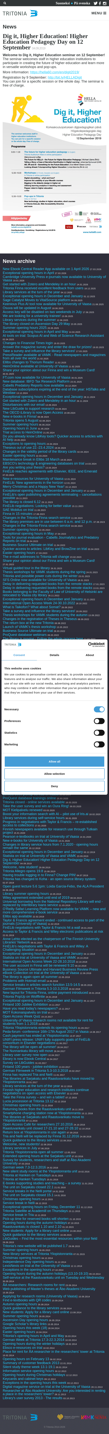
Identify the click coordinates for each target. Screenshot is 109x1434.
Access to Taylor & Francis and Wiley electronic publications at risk (53, 931)
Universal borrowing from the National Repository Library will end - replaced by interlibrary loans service (53, 903)
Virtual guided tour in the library (26, 568)
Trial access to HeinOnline (22, 432)
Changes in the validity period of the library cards (39, 451)
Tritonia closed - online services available (34, 802)
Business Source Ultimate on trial (28, 545)
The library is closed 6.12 (21, 502)
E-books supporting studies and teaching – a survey (42, 1183)
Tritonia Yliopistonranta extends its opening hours (40, 1028)
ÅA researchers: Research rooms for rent (34, 1285)
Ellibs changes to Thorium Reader (29, 362)
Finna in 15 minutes (17, 514)
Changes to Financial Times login (28, 343)
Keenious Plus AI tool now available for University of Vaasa (47, 304)
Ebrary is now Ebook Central (24, 1059)
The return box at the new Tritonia (28, 623)
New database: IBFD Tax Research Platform (36, 381)
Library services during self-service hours (34, 818)
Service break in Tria (18, 1215)
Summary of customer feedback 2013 (31, 1363)
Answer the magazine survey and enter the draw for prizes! (47, 347)
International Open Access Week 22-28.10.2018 (39, 961)
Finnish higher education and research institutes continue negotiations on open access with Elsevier (46, 1091)
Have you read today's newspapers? (30, 1008)
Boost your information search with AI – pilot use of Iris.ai (45, 814)
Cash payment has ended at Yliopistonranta (36, 1035)
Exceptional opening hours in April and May (35, 332)
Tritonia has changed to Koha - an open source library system (49, 879)
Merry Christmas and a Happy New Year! (33, 486)
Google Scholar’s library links (25, 1324)
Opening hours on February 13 (26, 1359)
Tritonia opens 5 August (20, 420)
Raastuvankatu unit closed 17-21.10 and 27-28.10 (40, 1128)
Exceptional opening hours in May (28, 533)
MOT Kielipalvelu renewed (22, 810)
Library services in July (20, 1148)
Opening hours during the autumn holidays (35, 1223)
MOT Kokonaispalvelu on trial (25, 1012)
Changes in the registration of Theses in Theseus (40, 619)
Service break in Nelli (19, 1203)
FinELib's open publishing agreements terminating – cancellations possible (52, 496)
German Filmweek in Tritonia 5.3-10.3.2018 (35, 989)
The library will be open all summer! (29, 1047)
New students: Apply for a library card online (36, 1231)
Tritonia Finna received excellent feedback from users (43, 288)
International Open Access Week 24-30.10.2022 (39, 603)
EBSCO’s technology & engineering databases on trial (44, 463)
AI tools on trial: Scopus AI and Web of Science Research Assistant (53, 336)
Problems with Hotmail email (24, 981)
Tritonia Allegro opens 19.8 (23, 871)
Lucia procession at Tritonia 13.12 (28, 1101)
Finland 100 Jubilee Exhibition (25, 1004)
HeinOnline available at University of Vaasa (36, 366)
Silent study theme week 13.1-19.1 (29, 1367)
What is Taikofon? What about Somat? (32, 607)
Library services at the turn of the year (31, 292)
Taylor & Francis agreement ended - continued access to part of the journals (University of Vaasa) (53, 922)
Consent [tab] (19, 655)
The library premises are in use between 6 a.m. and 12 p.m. (48, 522)
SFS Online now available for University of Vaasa (40, 580)
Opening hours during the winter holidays (34, 1344)
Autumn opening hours (20, 1304)
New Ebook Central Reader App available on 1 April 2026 (46, 269)
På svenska (82, 3)
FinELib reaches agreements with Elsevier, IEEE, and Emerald (50, 471)
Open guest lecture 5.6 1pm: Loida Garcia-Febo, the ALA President (53, 886)
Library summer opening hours (26, 894)
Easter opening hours (19, 455)
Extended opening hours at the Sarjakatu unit (37, 1156)
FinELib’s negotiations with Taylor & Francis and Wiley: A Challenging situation (45, 948)
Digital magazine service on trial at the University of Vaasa (46, 1387)
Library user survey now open (25, 1055)
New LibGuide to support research (28, 408)
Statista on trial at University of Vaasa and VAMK (40, 856)
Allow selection (54, 773)
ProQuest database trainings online (29, 798)
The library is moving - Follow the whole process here (43, 639)
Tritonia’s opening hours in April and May (33, 1336)
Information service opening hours (28, 1371)
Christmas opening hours (21, 1105)
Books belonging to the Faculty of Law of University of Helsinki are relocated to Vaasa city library (52, 593)
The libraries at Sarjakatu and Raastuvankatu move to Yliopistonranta (43, 1118)
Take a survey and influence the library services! (39, 351)
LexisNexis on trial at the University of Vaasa (36, 1266)
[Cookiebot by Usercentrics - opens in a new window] (88, 644)
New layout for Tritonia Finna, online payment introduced (46, 993)
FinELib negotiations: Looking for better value (37, 506)
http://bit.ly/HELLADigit (65, 77)
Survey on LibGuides (18, 1063)
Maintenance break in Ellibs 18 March (31, 459)
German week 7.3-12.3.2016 (24, 1167)
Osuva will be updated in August (27, 308)
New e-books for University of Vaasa (30, 840)
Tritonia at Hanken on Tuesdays (27, 1175)
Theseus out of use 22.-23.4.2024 (28, 447)
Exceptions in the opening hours (27, 1270)
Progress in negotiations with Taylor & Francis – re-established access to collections (50, 823)
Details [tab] (54, 655)
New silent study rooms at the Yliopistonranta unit (40, 1171)
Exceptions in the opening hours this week (34, 1383)
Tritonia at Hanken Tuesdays (24, 1179)
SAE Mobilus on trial (18, 510)
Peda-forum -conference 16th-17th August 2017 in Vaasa (46, 1032)
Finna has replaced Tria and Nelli (27, 1074)
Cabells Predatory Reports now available (33, 385)
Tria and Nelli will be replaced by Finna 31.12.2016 (41, 1136)
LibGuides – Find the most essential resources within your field (50, 1238)
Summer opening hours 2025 (25, 328)
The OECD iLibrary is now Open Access (33, 412)
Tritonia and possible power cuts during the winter (40, 576)
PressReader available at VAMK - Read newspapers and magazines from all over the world (54, 356)
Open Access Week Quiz (21, 1016)
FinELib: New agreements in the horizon (33, 483)
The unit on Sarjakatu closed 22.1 (28, 1187)
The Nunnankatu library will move (28, 1051)
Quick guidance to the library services (31, 1140)
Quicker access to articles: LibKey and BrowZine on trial (45, 549)
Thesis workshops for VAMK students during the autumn (45, 615)
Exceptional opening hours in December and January (43, 296)
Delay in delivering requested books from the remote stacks (47, 584)
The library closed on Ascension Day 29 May (36, 324)
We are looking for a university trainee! (32, 316)
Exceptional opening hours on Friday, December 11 (41, 1207)
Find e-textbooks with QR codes (27, 1300)
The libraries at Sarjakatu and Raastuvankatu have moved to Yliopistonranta (48, 1080)
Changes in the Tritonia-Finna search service (36, 518)
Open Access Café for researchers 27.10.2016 (38, 1124)
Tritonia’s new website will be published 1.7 (35, 1246)
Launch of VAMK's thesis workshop (29, 627)
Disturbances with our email (23, 405)
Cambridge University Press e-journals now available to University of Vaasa (54, 278)
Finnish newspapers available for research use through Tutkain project (50, 831)
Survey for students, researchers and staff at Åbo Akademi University (47, 1161)
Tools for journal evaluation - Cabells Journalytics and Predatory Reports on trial (51, 539)
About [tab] (90, 655)
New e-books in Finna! (20, 416)
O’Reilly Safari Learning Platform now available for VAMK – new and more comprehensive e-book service (54, 910)
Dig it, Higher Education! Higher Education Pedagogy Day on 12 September (51, 861)
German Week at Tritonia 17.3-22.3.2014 (33, 1340)
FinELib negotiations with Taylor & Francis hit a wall (41, 927)
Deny (54, 786)
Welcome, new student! (20, 867)
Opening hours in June (20, 428)
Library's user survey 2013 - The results (32, 1398)
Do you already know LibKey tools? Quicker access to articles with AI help (53, 438)
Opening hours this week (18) (25, 1328)
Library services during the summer (29, 320)
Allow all (54, 761)
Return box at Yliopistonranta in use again (34, 1132)
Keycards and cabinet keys (23, 1379)
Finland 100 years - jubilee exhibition (31, 1067)
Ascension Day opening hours (25, 1320)
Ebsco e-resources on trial (22, 1348)
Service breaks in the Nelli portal (27, 1191)
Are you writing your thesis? (23, 467)
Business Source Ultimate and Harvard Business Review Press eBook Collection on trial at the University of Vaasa (50, 971)
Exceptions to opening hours (24, 444)
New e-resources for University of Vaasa (33, 479)
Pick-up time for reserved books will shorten (36, 1219)
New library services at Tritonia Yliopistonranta (37, 1254)
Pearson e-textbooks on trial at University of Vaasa (41, 836)
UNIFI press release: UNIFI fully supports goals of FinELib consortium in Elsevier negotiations (46, 1041)
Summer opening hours (20, 424)
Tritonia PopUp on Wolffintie (24, 996)
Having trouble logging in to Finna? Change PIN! (39, 875)
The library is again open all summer (30, 977)
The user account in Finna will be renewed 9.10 (38, 965)
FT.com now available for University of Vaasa (36, 377)
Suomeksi (63, 3)
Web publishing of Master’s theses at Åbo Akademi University (49, 1289)
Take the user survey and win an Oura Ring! (36, 806)
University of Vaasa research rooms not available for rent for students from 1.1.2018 (48, 1022)
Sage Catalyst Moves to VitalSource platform (36, 300)
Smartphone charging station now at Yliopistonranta (42, 1113)
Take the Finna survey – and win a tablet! (34, 1097)
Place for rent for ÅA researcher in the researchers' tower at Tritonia (53, 1352)
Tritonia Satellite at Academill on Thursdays (35, 1211)
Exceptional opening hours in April (28, 273)
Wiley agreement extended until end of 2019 (36, 898)
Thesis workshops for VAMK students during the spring (44, 572)
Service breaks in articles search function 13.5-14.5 (41, 985)
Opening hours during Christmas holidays (34, 1375)
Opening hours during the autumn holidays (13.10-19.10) (45, 1274)
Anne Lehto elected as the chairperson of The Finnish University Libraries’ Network (51, 940)
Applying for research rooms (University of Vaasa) (40, 1296)
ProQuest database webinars (25, 635)
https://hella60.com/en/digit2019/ (54, 72)
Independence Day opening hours (28, 1262)
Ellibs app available (17, 916)
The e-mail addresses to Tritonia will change (36, 557)
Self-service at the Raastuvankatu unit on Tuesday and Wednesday (53, 1277)
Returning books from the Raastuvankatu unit (37, 1109)
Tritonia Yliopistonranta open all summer (33, 1152)
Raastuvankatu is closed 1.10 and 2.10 (32, 1227)
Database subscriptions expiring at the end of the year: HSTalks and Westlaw (54, 391)
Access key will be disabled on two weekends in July (42, 312)
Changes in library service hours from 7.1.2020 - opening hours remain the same (50, 846)
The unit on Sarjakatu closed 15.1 (28, 1195)
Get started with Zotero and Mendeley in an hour (39, 284)
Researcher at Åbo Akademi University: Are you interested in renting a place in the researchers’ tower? (54, 1392)
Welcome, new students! (21, 1144)
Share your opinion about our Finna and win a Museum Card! (49, 370)
